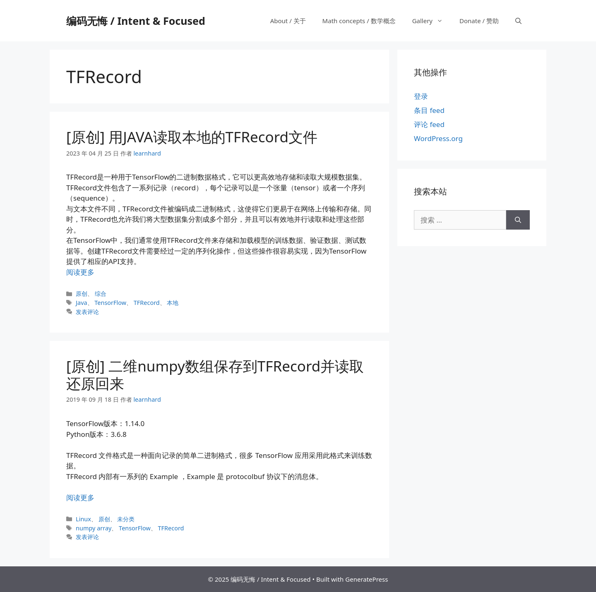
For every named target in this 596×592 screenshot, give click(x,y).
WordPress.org (438, 138)
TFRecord (147, 303)
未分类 (126, 519)
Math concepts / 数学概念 (359, 21)
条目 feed (429, 110)
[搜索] (518, 220)
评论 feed (429, 124)
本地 (172, 303)
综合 (100, 293)
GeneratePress (366, 579)
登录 (421, 96)
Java (81, 303)
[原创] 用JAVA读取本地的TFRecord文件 (191, 136)
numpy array (93, 528)
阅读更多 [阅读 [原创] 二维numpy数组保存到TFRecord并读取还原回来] (80, 497)
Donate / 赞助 (479, 21)
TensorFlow (110, 303)
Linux (83, 519)
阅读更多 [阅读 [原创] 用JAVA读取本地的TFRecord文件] (80, 272)
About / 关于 (288, 21)
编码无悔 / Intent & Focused (135, 21)
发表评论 (87, 312)
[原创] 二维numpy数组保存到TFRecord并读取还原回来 (215, 374)
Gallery (431, 20)
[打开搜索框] (518, 20)
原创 (81, 293)
